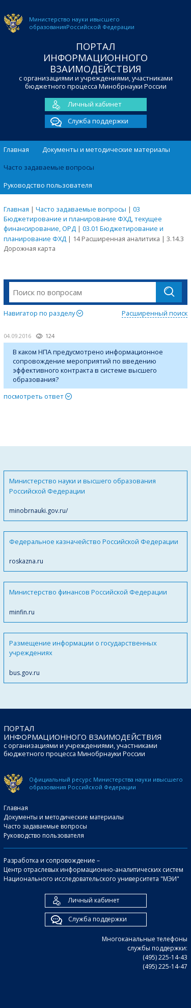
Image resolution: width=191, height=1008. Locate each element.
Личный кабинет (83, 104)
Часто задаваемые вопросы (49, 167)
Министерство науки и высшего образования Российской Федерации (95, 495)
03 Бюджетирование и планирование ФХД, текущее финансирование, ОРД (83, 219)
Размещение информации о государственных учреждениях (95, 658)
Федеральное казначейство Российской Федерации (95, 551)
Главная (16, 149)
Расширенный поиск (154, 313)
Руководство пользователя (48, 185)
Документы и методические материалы (106, 149)
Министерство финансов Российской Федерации (95, 601)
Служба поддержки (86, 121)
